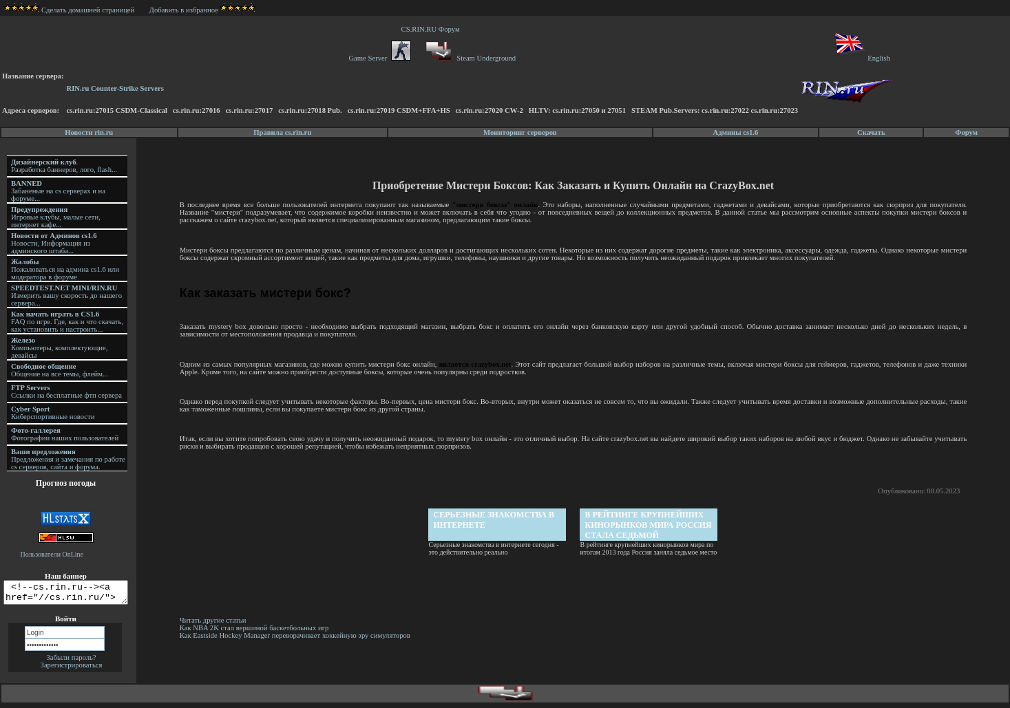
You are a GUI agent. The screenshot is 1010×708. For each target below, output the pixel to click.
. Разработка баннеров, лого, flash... (64, 165)
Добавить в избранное (183, 10)
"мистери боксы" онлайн (496, 204)
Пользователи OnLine (52, 554)
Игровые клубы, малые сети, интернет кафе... (56, 217)
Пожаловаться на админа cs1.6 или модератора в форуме (65, 269)
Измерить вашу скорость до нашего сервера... (66, 295)
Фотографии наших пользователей (64, 434)
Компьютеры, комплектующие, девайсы (59, 347)
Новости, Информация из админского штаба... (54, 243)
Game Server (379, 58)
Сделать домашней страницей (69, 10)
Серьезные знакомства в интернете (495, 520)
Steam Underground (469, 58)
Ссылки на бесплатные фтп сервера (66, 391)
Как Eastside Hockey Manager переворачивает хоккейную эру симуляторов (297, 635)
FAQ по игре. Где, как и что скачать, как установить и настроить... (67, 321)
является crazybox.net (476, 364)
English (861, 58)
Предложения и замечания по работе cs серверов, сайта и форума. (68, 459)
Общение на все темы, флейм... (59, 370)
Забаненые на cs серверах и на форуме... (58, 191)
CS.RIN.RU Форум (432, 29)
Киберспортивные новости (52, 412)
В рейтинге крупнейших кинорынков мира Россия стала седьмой (649, 525)
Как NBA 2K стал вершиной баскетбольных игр (256, 628)
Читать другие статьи (215, 620)
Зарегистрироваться (72, 669)
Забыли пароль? (71, 661)
